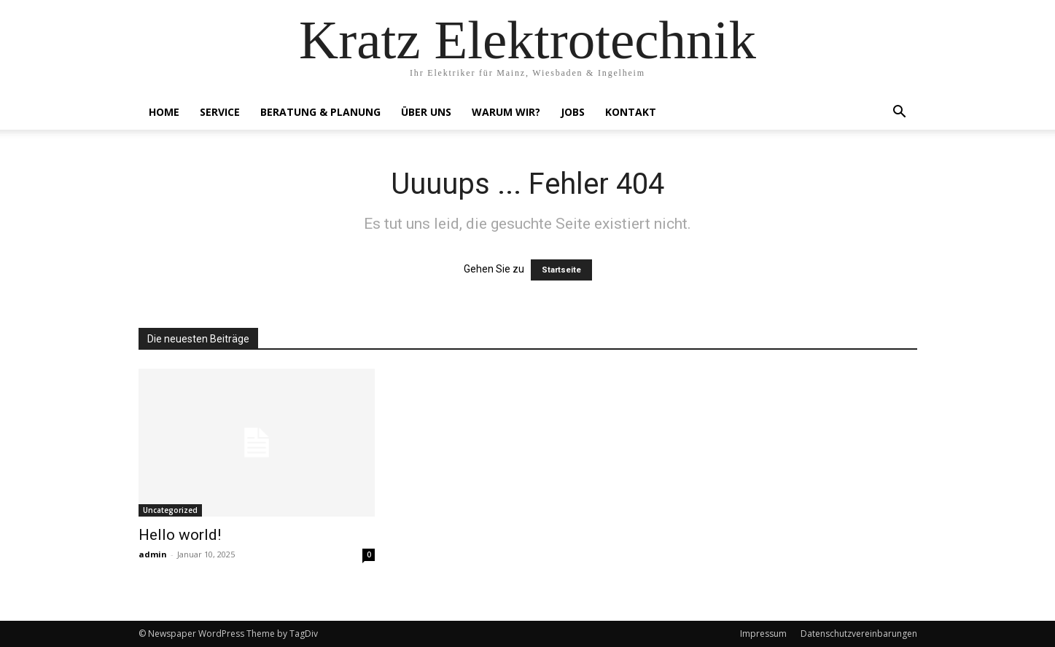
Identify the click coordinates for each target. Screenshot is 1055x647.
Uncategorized (170, 510)
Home (164, 112)
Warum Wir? (506, 112)
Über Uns (426, 112)
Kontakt (630, 112)
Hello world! (180, 535)
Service (220, 112)
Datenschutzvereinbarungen (859, 633)
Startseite (561, 270)
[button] (899, 113)
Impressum (763, 633)
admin (153, 554)
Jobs (573, 112)
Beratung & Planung (320, 112)
